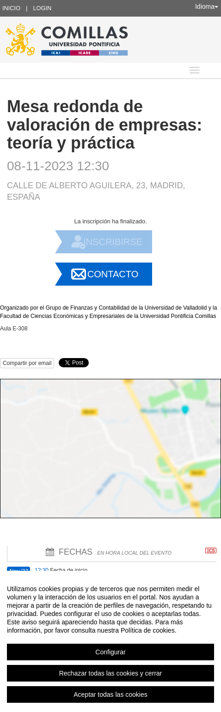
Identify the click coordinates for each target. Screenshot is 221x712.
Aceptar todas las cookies (110, 694)
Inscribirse (112, 242)
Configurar (110, 652)
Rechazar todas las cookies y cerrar (110, 673)
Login (42, 8)
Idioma (206, 6)
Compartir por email (27, 363)
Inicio (11, 8)
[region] (110, 641)
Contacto (112, 274)
